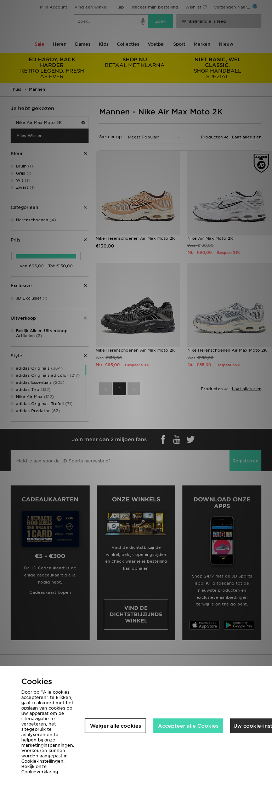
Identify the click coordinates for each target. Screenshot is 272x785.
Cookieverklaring (39, 771)
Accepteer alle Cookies (188, 726)
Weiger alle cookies (115, 726)
